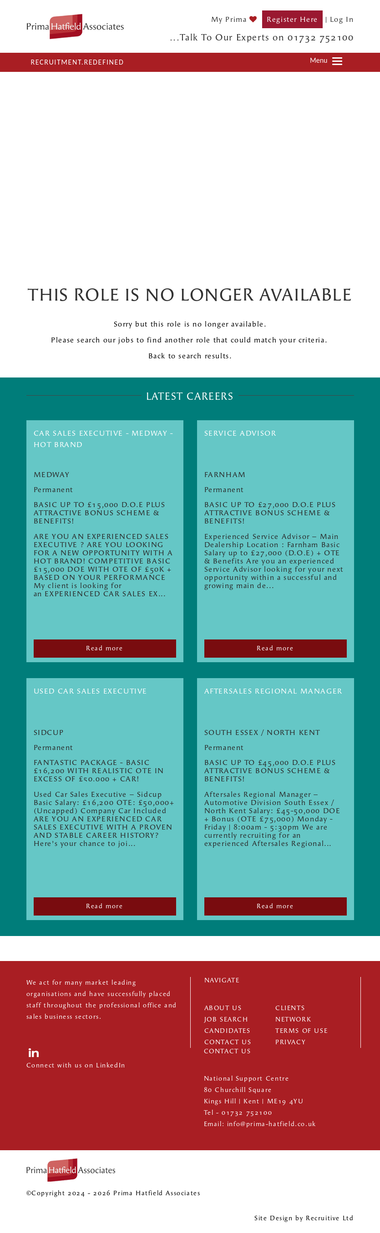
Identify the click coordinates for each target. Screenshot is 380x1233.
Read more (104, 648)
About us (223, 1008)
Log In (342, 19)
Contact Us (228, 1042)
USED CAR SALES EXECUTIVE (90, 691)
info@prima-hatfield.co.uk (271, 1124)
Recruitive (323, 1218)
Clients (290, 1008)
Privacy (290, 1042)
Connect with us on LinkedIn (76, 1065)
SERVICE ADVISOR (240, 433)
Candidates (227, 1031)
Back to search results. (190, 356)
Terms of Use (301, 1031)
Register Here (292, 19)
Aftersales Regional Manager (273, 691)
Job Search (226, 1019)
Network (293, 1019)
